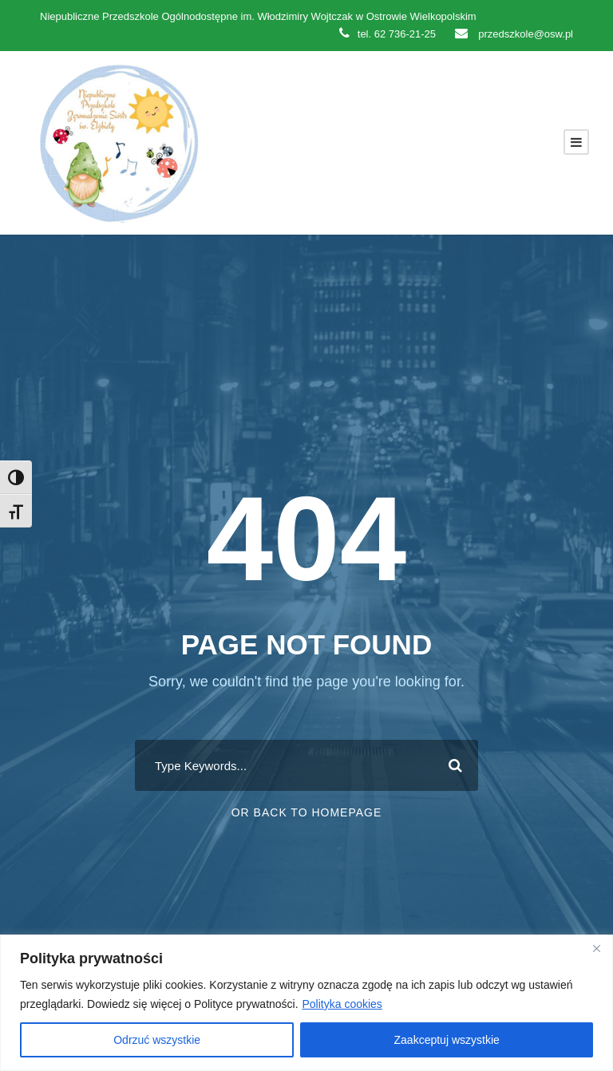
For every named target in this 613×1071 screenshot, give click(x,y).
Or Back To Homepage (306, 812)
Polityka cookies (342, 1004)
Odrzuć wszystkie (156, 1039)
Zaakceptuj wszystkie (447, 1039)
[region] (306, 1003)
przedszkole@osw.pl (514, 34)
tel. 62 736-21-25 (387, 34)
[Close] (596, 948)
